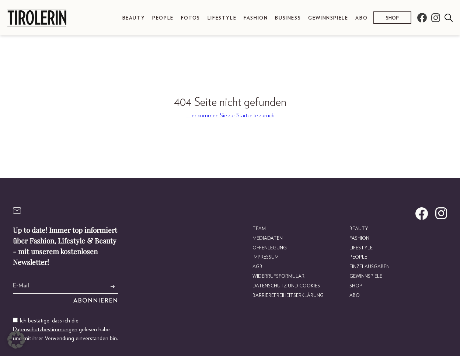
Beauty (133, 18)
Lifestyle (222, 18)
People (163, 18)
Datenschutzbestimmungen (45, 329)
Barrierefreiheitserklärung (288, 295)
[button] (16, 340)
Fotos (190, 18)
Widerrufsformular (278, 276)
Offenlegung (269, 248)
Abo (361, 18)
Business (288, 18)
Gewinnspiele (328, 18)
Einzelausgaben (369, 267)
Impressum (265, 257)
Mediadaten (267, 238)
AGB (257, 267)
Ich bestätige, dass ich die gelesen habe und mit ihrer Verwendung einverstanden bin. (65, 329)
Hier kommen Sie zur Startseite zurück (230, 115)
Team (259, 229)
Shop (392, 18)
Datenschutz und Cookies (286, 286)
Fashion (256, 18)
